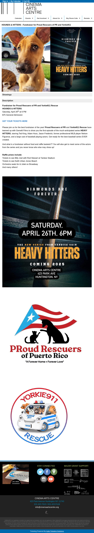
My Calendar (16, 1)
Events (28, 18)
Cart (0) (26, 1)
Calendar (18, 18)
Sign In (5, 1)
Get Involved (42, 18)
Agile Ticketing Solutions (55, 531)
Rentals (87, 18)
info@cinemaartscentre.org (47, 507)
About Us (56, 18)
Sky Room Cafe (72, 18)
